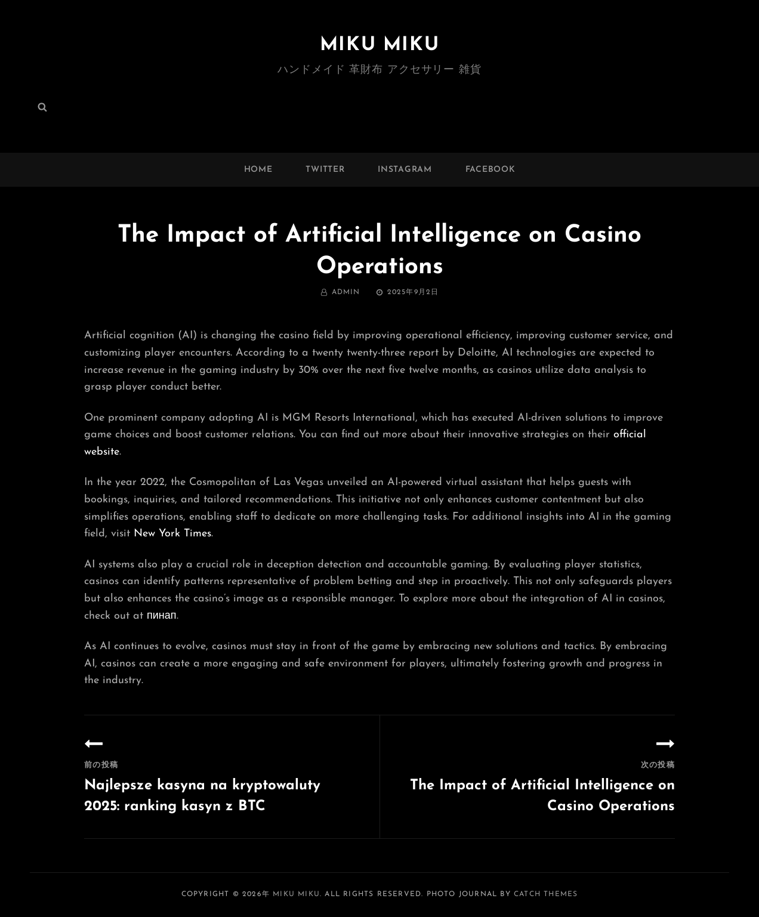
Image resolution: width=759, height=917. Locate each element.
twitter (325, 169)
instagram (404, 169)
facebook (490, 169)
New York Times (172, 533)
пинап (162, 616)
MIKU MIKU (379, 45)
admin (346, 292)
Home (258, 169)
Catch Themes (546, 894)
